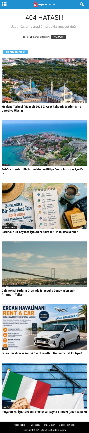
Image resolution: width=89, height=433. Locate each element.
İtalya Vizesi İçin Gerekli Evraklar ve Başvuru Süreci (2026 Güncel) (44, 412)
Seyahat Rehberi (9, 227)
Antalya (5, 165)
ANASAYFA (58, 37)
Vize (4, 407)
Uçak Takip (19, 424)
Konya (5, 102)
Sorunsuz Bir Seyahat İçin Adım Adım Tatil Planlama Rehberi (40, 232)
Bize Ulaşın (49, 424)
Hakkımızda (35, 424)
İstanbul (5, 286)
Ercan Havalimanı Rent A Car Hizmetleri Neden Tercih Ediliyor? (42, 353)
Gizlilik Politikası (67, 424)
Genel (4, 348)
